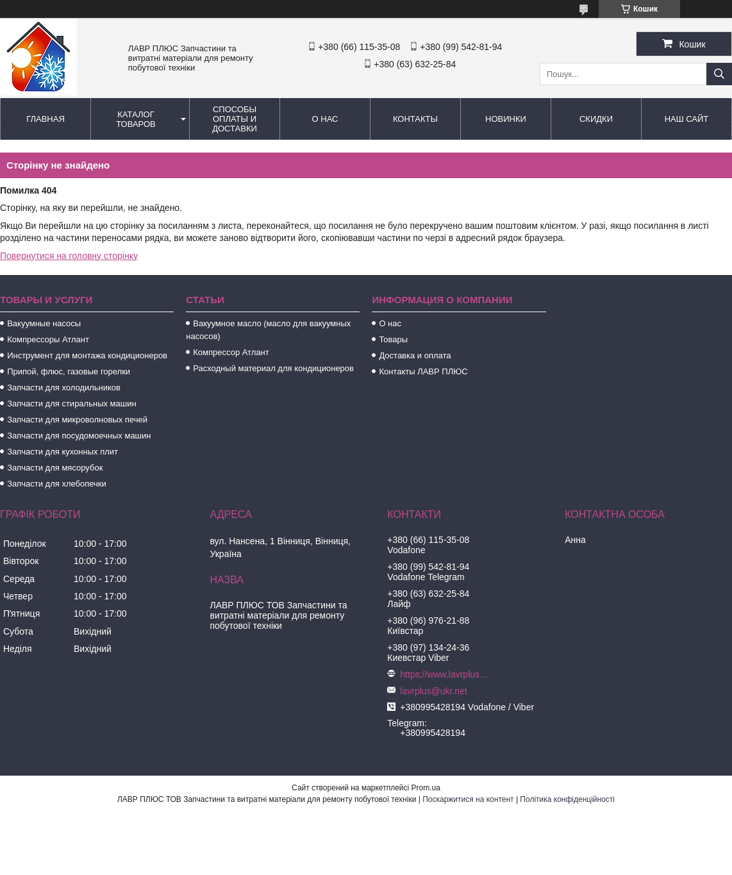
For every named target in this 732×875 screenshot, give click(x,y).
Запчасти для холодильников (64, 387)
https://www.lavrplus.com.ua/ (445, 674)
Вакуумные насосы (44, 323)
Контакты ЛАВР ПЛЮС (423, 371)
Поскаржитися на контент (467, 799)
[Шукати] (719, 74)
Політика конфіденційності (567, 799)
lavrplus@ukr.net (433, 691)
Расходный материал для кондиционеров (273, 368)
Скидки (596, 119)
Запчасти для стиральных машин (71, 403)
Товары (393, 339)
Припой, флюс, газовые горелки (68, 371)
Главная (45, 119)
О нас (325, 119)
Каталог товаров (136, 119)
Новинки (505, 119)
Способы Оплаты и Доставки (234, 118)
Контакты (415, 119)
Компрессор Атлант (231, 352)
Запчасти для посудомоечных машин (79, 435)
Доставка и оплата (415, 355)
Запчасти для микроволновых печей (77, 419)
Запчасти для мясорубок (55, 467)
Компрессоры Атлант (48, 339)
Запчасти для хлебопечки (56, 483)
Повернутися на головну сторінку (69, 256)
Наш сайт (687, 119)
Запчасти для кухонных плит (62, 451)
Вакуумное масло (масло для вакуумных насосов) (268, 330)
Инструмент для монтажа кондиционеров (87, 355)
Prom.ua (426, 787)
